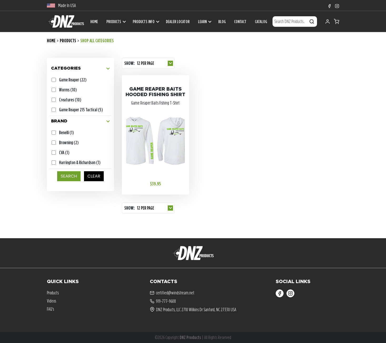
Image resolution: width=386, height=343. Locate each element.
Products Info (144, 21)
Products (113, 21)
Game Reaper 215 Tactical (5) (81, 109)
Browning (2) (68, 142)
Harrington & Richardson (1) (79, 162)
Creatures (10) (70, 99)
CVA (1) (64, 152)
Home (51, 40)
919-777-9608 (163, 301)
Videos (51, 300)
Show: (129, 63)
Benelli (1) (66, 132)
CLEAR (93, 176)
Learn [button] (202, 21)
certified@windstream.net (172, 293)
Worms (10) (68, 89)
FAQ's (50, 308)
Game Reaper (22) (72, 79)
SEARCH (69, 176)
